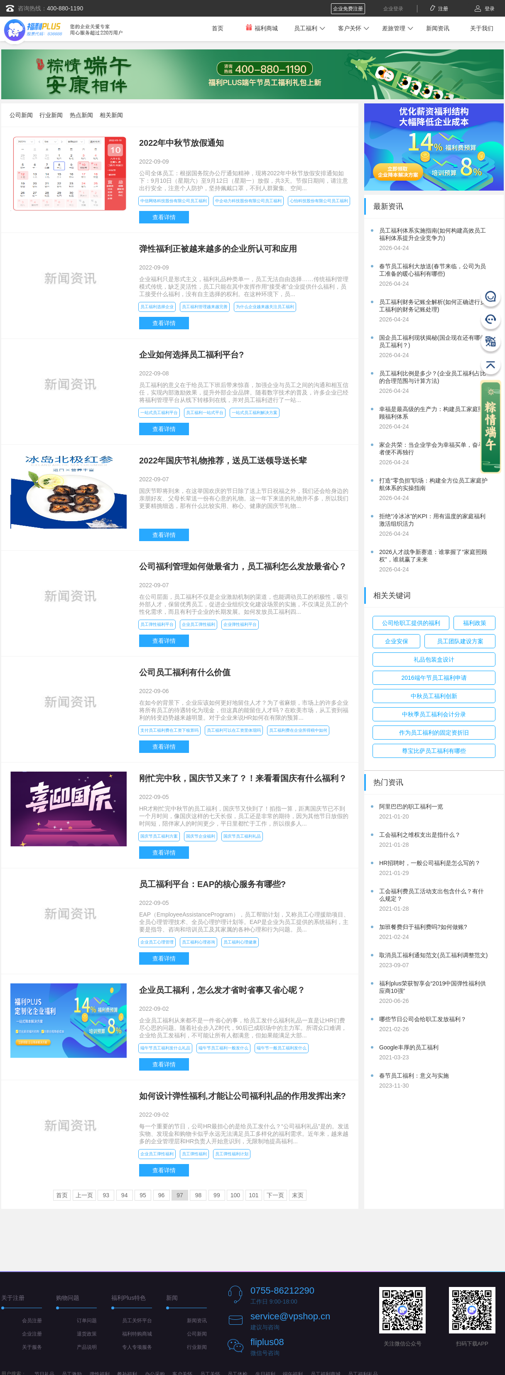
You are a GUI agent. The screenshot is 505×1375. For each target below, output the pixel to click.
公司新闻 (21, 115)
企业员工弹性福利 (198, 624)
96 (161, 1195)
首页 (217, 28)
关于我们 (481, 28)
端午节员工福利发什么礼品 (165, 1048)
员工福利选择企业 (157, 306)
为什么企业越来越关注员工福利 (265, 306)
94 (124, 1195)
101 (253, 1195)
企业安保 (396, 641)
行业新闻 (51, 115)
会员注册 (32, 1321)
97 (180, 1195)
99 (216, 1195)
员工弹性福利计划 (231, 1154)
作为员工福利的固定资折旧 (434, 732)
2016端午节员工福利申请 (433, 677)
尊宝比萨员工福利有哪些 (434, 751)
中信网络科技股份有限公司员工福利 (173, 201)
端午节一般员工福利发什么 (281, 1048)
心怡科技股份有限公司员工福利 (319, 201)
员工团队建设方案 (460, 641)
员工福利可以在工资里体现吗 (234, 730)
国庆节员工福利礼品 (242, 836)
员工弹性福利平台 (157, 624)
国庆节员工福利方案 (159, 836)
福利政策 (474, 623)
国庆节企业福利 (200, 836)
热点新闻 (81, 115)
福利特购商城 (137, 1334)
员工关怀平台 (137, 1321)
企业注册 (32, 1334)
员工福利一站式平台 (204, 412)
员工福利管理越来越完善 (205, 306)
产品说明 (87, 1347)
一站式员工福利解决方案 (254, 412)
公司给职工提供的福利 (411, 623)
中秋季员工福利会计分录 (434, 714)
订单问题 (87, 1321)
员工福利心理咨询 (198, 942)
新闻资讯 (437, 28)
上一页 (84, 1195)
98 (198, 1195)
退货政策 (87, 1334)
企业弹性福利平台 (240, 624)
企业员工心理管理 (157, 942)
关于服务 (32, 1347)
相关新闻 (111, 115)
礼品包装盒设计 (434, 659)
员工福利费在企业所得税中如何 (298, 730)
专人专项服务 (137, 1347)
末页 (298, 1195)
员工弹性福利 (194, 1154)
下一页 (275, 1195)
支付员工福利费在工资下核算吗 (169, 730)
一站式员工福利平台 (159, 412)
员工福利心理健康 (240, 942)
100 (235, 1195)
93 (106, 1195)
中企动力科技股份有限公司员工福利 (248, 201)
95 (143, 1195)
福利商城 (261, 28)
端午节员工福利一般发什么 (223, 1048)
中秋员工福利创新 (434, 696)
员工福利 (305, 28)
